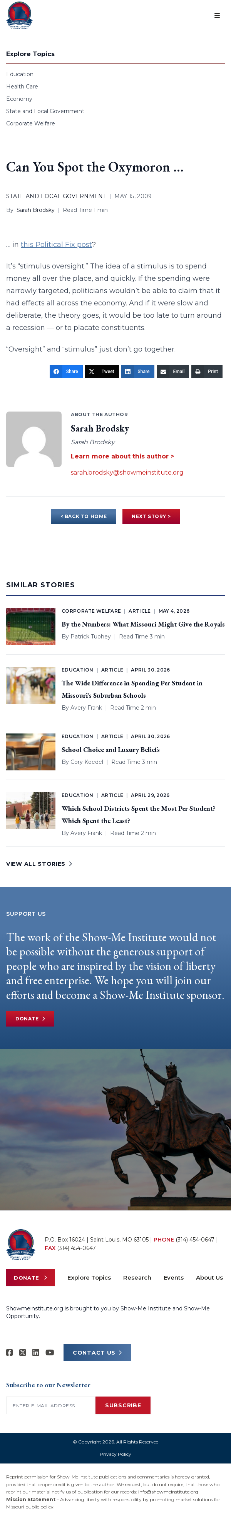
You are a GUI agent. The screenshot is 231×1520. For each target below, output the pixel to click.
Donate (30, 1019)
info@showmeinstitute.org (168, 1492)
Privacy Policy (115, 1454)
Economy (19, 98)
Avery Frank (86, 707)
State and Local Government (45, 111)
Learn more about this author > (122, 456)
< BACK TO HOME (83, 516)
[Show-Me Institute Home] (19, 15)
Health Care (22, 86)
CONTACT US (97, 1352)
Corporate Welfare (30, 123)
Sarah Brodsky (36, 210)
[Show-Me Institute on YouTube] (49, 1352)
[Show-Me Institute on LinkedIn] (35, 1352)
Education (19, 74)
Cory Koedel (86, 761)
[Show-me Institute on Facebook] (9, 1352)
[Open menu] (217, 15)
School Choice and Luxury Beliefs (111, 749)
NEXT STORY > (151, 516)
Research (137, 1277)
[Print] (207, 371)
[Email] (173, 371)
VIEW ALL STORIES (39, 863)
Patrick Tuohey (90, 636)
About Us (209, 1277)
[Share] (66, 371)
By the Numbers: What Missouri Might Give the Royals (143, 624)
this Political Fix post (56, 244)
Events (174, 1277)
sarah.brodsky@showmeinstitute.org (127, 472)
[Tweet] (102, 371)
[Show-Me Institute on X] (22, 1352)
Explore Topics (89, 1277)
